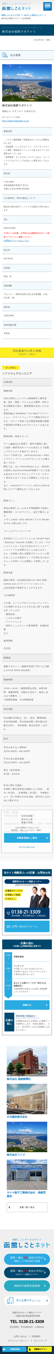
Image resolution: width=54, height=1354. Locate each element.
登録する (27, 1005)
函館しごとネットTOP (10, 15)
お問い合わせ (20, 1336)
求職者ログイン (40, 1349)
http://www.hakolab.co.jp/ (15, 121)
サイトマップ (40, 1341)
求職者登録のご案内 (27, 838)
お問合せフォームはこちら (16, 240)
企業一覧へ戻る (27, 1207)
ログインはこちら (27, 847)
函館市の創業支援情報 (27, 1285)
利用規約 (36, 1336)
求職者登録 (15, 1349)
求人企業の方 (28, 1300)
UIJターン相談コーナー (33, 15)
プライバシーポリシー (18, 1341)
